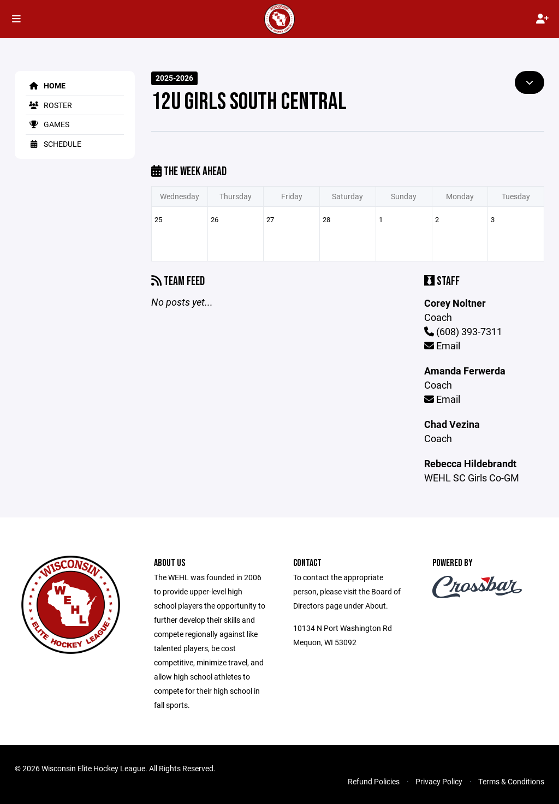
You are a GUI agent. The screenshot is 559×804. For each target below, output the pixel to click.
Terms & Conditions (511, 781)
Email (442, 345)
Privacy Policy (438, 781)
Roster (49, 105)
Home (46, 85)
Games (47, 124)
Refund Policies (374, 781)
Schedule (53, 144)
